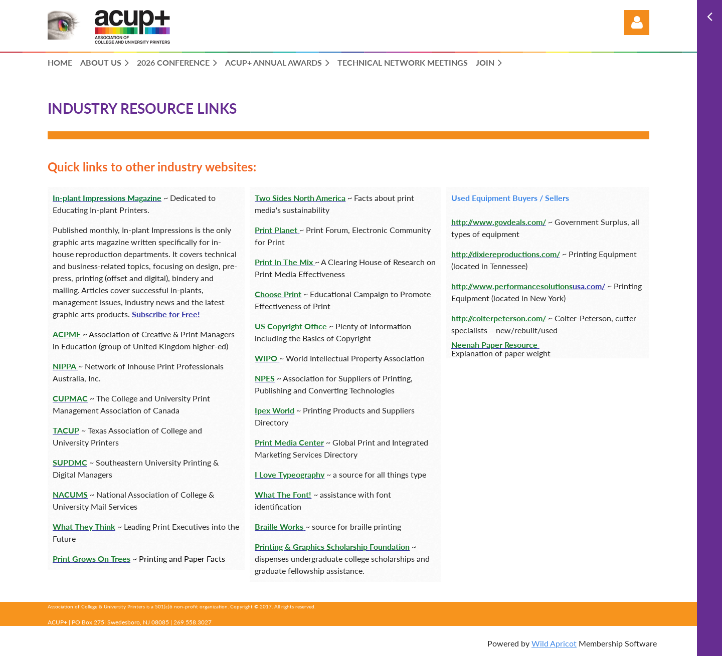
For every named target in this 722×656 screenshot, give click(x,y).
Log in (636, 22)
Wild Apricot (554, 643)
